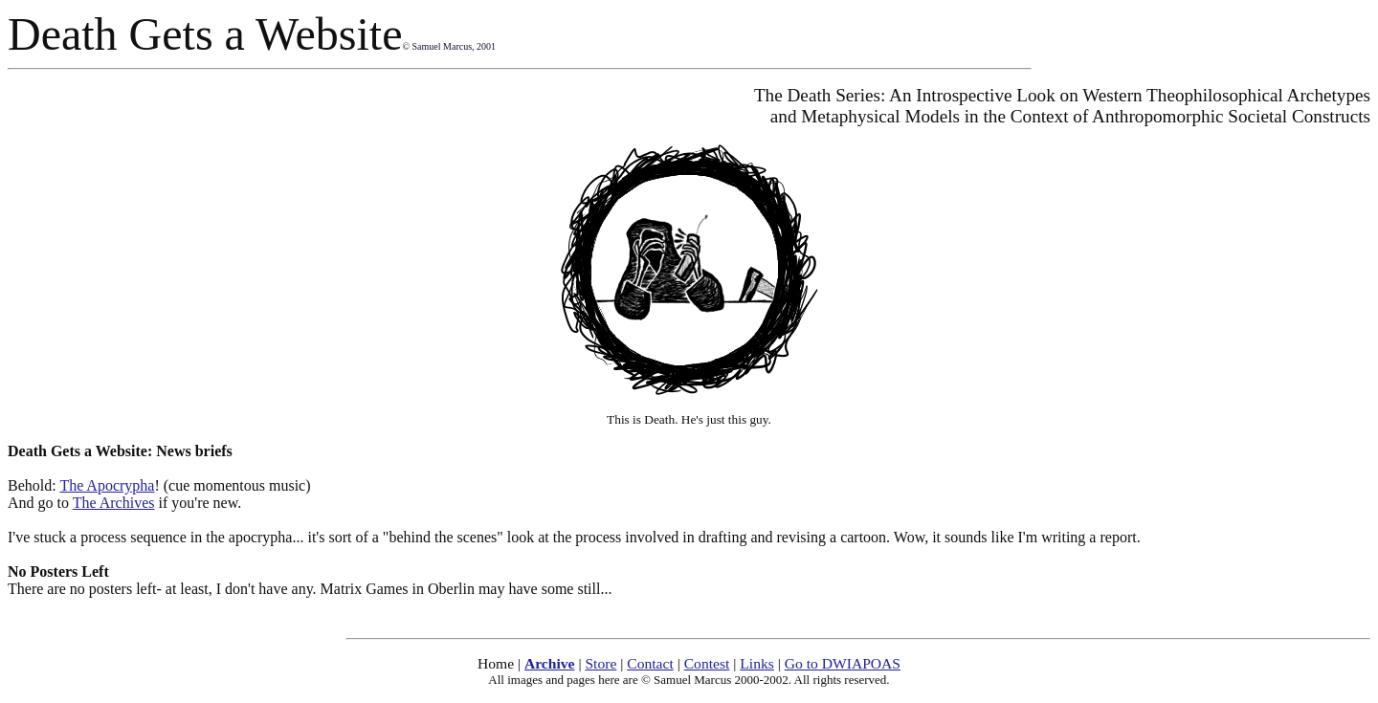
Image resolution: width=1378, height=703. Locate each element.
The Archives (114, 502)
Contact (650, 663)
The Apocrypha (106, 485)
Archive (549, 663)
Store (600, 663)
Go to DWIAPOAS (842, 663)
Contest (707, 663)
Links (757, 663)
